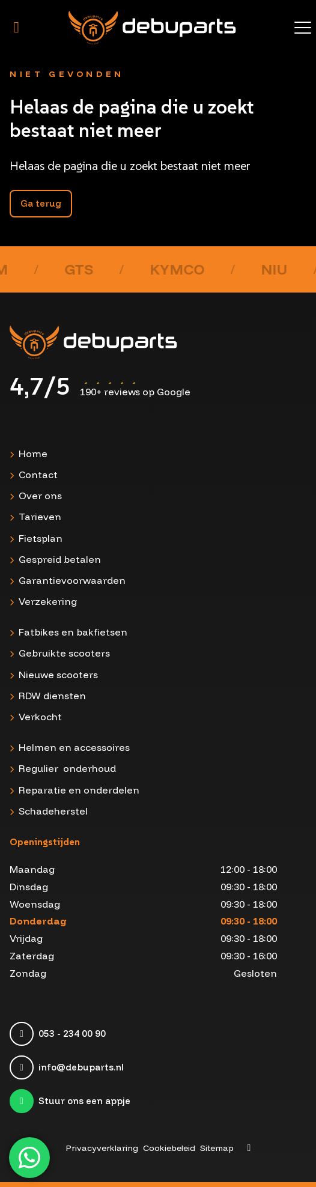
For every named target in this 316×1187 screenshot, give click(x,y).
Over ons (40, 496)
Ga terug (40, 203)
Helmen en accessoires (74, 747)
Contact (38, 475)
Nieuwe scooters (58, 675)
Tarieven (40, 517)
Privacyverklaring (102, 1148)
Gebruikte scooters (64, 653)
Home (33, 454)
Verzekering (48, 601)
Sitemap (217, 1148)
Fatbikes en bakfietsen (73, 632)
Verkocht (40, 717)
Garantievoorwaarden (72, 580)
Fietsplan (40, 538)
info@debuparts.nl (81, 1067)
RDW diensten (52, 696)
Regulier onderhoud (67, 768)
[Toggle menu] (302, 28)
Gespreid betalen (60, 559)
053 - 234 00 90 (72, 1033)
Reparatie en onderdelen (79, 790)
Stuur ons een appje (84, 1101)
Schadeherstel (53, 811)
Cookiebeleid (169, 1148)
